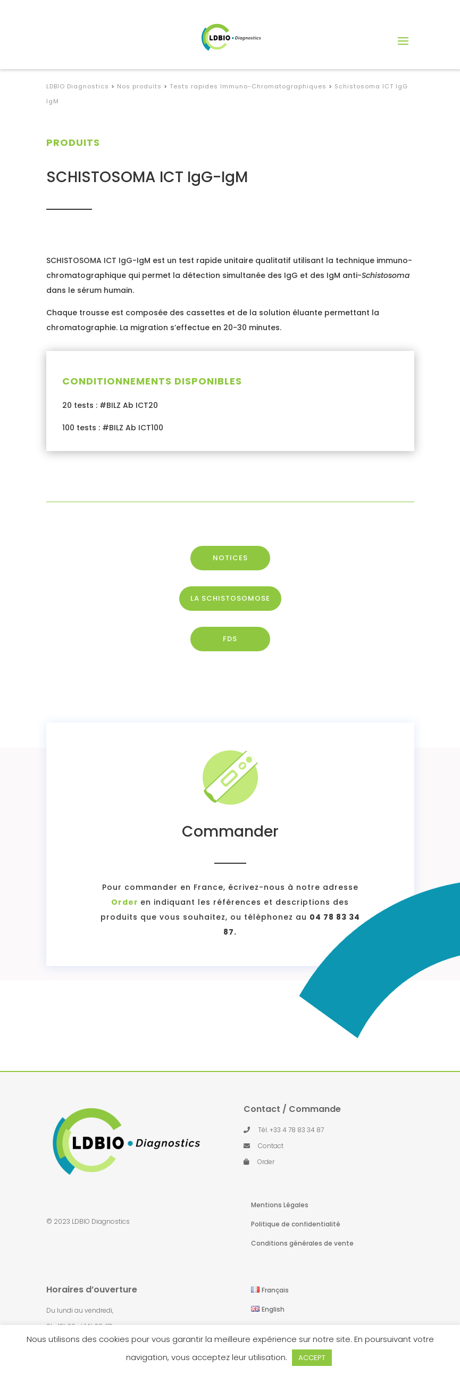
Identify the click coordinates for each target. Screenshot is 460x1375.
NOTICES (230, 582)
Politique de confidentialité (295, 1224)
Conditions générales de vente (302, 1243)
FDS (230, 663)
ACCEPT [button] (311, 1358)
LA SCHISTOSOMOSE (230, 622)
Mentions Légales (279, 1204)
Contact (270, 1145)
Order (63, 902)
